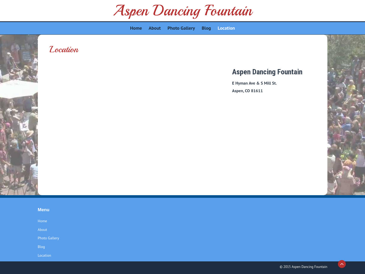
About (42, 229)
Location (44, 255)
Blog (41, 246)
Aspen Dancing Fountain (182, 10)
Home (42, 221)
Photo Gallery (48, 238)
